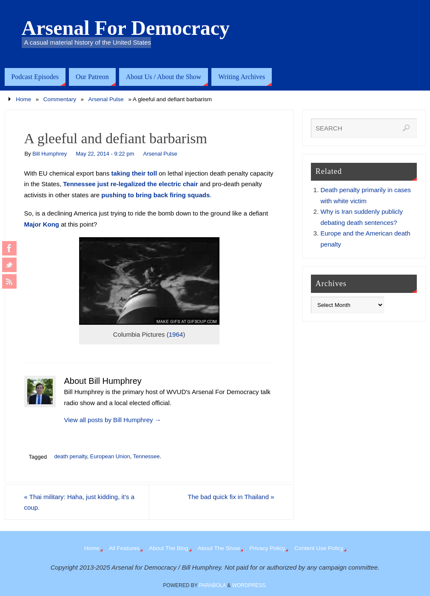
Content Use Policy (318, 548)
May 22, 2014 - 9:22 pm (105, 153)
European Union (110, 456)
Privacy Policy (267, 548)
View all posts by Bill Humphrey (112, 419)
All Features (124, 548)
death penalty (70, 456)
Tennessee (146, 456)
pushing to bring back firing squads (155, 195)
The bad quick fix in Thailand (231, 496)
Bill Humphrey (49, 153)
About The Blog (168, 548)
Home (23, 99)
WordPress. (249, 585)
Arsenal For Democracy (126, 28)
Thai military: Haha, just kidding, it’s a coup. (79, 502)
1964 (176, 334)
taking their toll (134, 173)
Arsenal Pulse (106, 99)
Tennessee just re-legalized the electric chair (130, 183)
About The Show (219, 548)
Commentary (59, 99)
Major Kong (42, 224)
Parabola (212, 585)
